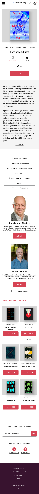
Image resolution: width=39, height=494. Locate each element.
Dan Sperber (6, 363)
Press (19, 478)
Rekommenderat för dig (15, 301)
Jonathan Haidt (10, 325)
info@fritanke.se (19, 468)
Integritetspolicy (20, 485)
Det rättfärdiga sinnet (10, 328)
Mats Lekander (28, 325)
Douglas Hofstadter (26, 363)
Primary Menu (4, 3)
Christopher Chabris (13, 47)
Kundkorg (34, 3)
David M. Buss (28, 398)
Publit (29, 339)
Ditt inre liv (28, 327)
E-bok (27, 61)
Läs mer (19, 236)
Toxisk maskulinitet (28, 401)
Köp (20, 74)
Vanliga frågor (19, 482)
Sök (30, 3)
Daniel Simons (29, 47)
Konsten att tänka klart (28, 367)
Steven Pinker (10, 398)
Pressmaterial (21, 291)
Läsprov (19, 145)
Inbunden (13, 60)
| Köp (10, 334)
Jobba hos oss (19, 475)
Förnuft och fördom (10, 366)
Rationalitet (10, 401)
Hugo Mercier (14, 363)
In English (19, 489)
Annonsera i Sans (19, 472)
